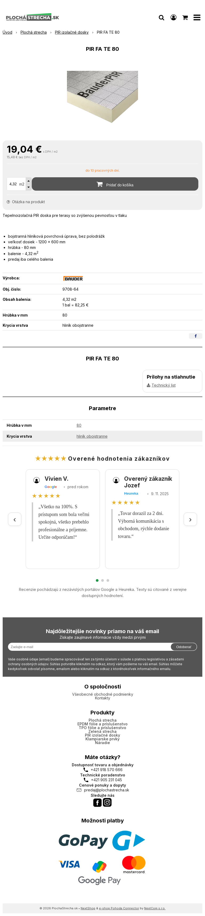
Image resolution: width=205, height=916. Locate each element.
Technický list (164, 385)
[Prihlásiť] (173, 17)
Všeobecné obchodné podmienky (102, 694)
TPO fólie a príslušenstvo (102, 727)
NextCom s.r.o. (154, 908)
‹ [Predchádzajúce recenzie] (14, 519)
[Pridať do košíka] (115, 184)
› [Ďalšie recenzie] (190, 519)
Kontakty (102, 698)
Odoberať (183, 647)
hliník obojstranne (92, 436)
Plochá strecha (103, 720)
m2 (21, 184)
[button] (161, 17)
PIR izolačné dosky (102, 735)
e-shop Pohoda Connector (119, 908)
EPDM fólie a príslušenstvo (102, 724)
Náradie (102, 742)
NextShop (88, 908)
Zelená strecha (102, 731)
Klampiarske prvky (102, 739)
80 (79, 425)
